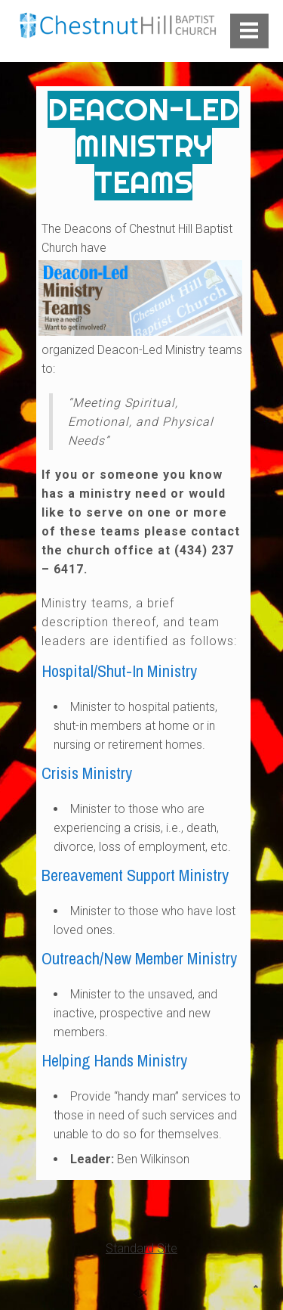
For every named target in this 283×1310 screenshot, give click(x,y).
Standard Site (141, 1248)
